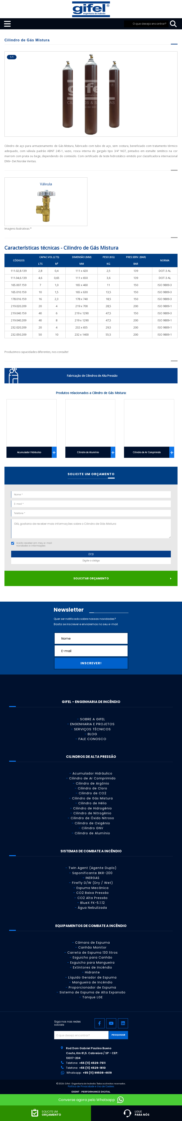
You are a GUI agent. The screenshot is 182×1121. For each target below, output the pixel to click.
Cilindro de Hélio (92, 803)
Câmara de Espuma (92, 942)
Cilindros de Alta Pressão (91, 756)
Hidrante (92, 972)
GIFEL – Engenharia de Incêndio (91, 701)
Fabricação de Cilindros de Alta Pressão (92, 376)
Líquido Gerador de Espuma (92, 977)
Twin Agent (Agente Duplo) (92, 868)
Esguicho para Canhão (92, 957)
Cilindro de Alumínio (88, 452)
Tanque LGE (92, 997)
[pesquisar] (173, 23)
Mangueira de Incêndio (92, 982)
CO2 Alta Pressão (92, 898)
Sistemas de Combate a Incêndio (91, 851)
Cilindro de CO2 (92, 793)
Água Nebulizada (92, 907)
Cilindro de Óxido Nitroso (92, 818)
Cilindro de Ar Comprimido (147, 452)
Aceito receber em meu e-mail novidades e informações (34, 544)
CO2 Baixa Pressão (92, 893)
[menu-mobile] (5, 24)
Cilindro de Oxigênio (92, 823)
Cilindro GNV (92, 828)
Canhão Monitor (92, 947)
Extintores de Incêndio (92, 967)
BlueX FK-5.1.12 (92, 903)
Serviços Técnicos (92, 729)
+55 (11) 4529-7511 (92, 1063)
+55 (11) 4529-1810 (92, 1068)
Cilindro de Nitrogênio (92, 813)
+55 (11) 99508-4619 (97, 1073)
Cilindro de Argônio (92, 783)
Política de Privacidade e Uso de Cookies (91, 1086)
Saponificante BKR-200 (92, 873)
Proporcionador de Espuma (92, 987)
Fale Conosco (92, 739)
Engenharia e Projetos (92, 724)
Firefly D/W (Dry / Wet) (92, 883)
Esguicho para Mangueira (92, 962)
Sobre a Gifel (92, 719)
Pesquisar (118, 1035)
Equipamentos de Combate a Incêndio (90, 925)
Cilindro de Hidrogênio (92, 808)
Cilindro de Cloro (92, 788)
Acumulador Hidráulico (29, 452)
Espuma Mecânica (93, 888)
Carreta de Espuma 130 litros (92, 952)
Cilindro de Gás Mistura (92, 798)
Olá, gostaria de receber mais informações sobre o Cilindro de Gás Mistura (91, 528)
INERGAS (92, 878)
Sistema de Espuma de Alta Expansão (93, 992)
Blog (92, 734)
